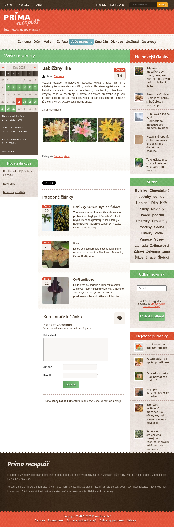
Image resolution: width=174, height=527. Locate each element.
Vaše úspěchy (81, 41)
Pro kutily (159, 221)
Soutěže (101, 41)
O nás (39, 5)
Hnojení (142, 203)
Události (132, 41)
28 (8, 108)
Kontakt (24, 5)
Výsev (159, 239)
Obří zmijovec (83, 279)
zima (166, 251)
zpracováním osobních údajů (154, 305)
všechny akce (9, 151)
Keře (164, 203)
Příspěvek (50, 335)
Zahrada (24, 41)
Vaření (49, 41)
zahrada (141, 245)
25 (30, 101)
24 (24, 101)
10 (24, 87)
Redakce (59, 76)
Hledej (162, 4)
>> (35, 67)
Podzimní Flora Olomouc (15, 139)
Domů (8, 5)
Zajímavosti (159, 245)
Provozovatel (55, 520)
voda (159, 233)
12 (35, 87)
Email (47, 375)
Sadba (159, 227)
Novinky (157, 209)
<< (2, 67)
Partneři (40, 520)
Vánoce (146, 239)
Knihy (144, 209)
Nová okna (9, 183)
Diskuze (116, 41)
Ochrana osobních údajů (81, 520)
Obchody (148, 41)
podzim (158, 215)
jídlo (154, 203)
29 (13, 108)
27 (2, 108)
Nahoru (131, 520)
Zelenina (153, 251)
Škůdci (163, 257)
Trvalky (146, 233)
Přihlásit (101, 5)
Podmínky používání (111, 520)
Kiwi (76, 243)
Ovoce (145, 215)
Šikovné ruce (145, 257)
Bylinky (141, 190)
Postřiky (143, 221)
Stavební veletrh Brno (13, 116)
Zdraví (139, 251)
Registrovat (117, 5)
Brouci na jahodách (14, 192)
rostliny (145, 227)
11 (30, 87)
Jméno (48, 367)
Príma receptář (22, 19)
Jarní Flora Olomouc (12, 127)
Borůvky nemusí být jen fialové (97, 207)
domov (158, 197)
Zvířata (62, 41)
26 (35, 101)
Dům (37, 41)
